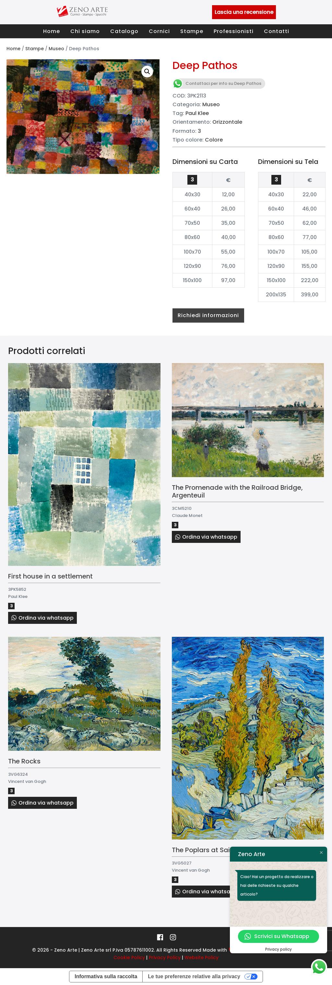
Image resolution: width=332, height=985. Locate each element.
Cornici (159, 31)
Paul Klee (197, 113)
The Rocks (24, 761)
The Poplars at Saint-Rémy (215, 849)
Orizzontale (227, 122)
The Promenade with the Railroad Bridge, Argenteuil (237, 491)
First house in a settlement (50, 576)
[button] (147, 71)
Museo (56, 48)
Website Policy (201, 957)
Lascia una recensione (244, 12)
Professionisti (234, 31)
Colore (214, 139)
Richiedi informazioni (208, 315)
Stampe (191, 31)
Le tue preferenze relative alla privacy (194, 976)
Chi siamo (85, 31)
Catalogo (124, 31)
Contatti (276, 31)
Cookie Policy (129, 957)
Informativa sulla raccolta (106, 976)
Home (51, 31)
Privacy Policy (165, 957)
